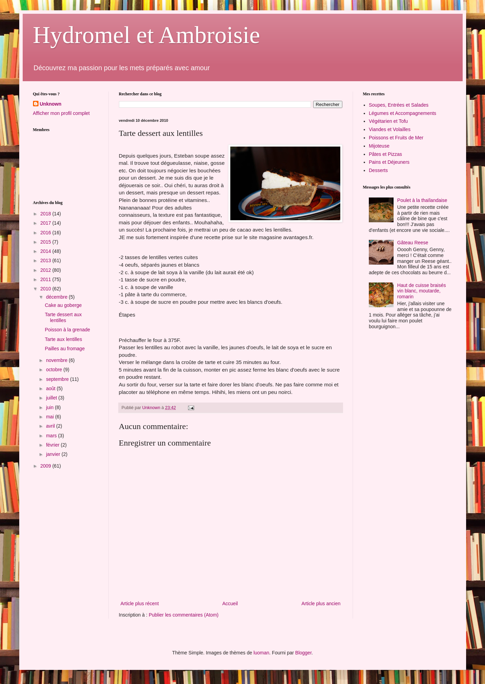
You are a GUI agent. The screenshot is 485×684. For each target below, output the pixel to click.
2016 (46, 232)
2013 (46, 260)
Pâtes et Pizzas (385, 154)
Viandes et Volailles (389, 129)
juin (50, 407)
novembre (57, 360)
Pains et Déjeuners (389, 162)
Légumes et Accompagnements (402, 113)
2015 (46, 242)
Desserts (378, 170)
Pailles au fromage (65, 348)
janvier (54, 454)
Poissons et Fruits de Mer (396, 137)
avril (51, 426)
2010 (46, 288)
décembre (57, 297)
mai (50, 416)
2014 (46, 251)
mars (52, 435)
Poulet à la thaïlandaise (422, 200)
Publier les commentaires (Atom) (184, 615)
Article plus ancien (321, 603)
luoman (261, 652)
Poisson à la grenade (67, 329)
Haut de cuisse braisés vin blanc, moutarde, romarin (421, 291)
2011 (46, 279)
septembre (58, 379)
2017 (46, 223)
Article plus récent (140, 603)
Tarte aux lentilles (63, 339)
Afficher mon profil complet (61, 113)
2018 (46, 213)
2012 (46, 270)
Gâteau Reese (412, 242)
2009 (46, 466)
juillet (52, 397)
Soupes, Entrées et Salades (399, 105)
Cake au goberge (63, 305)
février (53, 445)
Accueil (230, 603)
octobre (55, 369)
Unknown (51, 104)
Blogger (303, 652)
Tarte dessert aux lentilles (63, 317)
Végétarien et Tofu (388, 121)
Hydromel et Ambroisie (146, 35)
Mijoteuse (379, 146)
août (51, 388)
